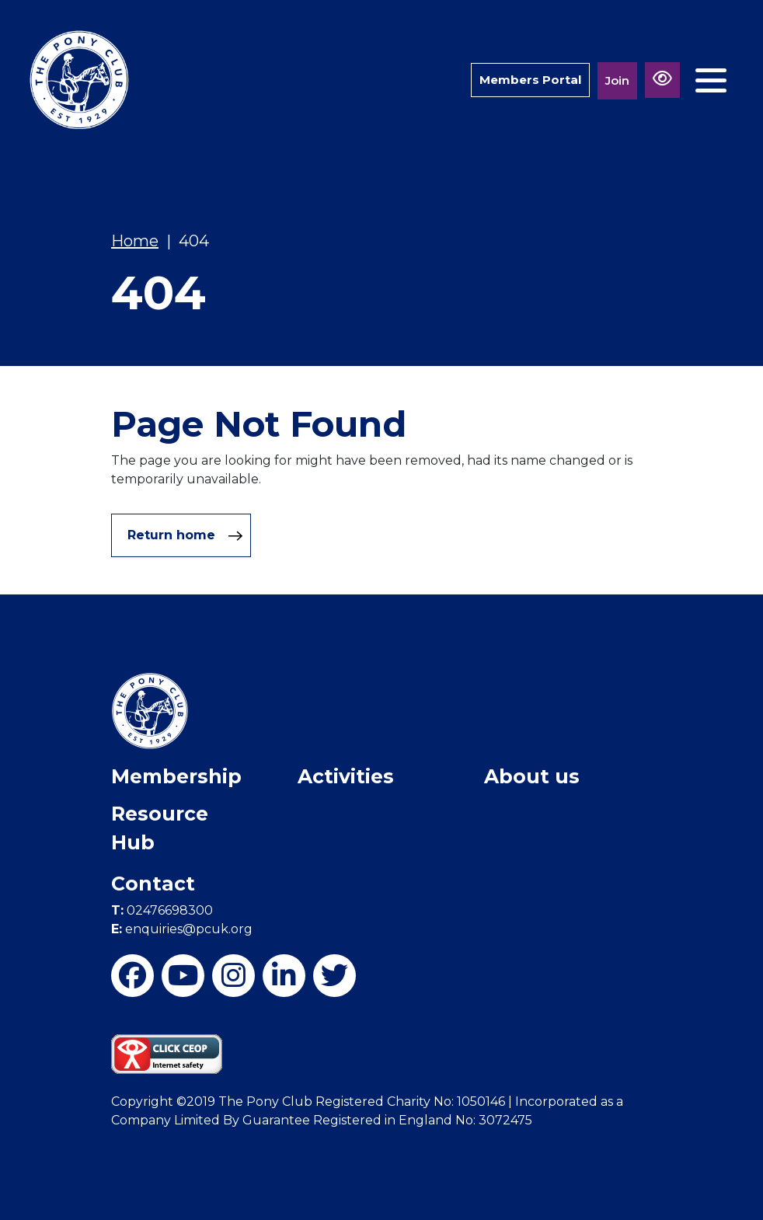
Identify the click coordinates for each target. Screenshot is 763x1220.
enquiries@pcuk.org (182, 929)
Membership (176, 776)
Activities (346, 776)
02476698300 (162, 910)
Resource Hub (159, 828)
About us (532, 776)
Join (617, 80)
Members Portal (530, 79)
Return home (185, 535)
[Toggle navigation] (711, 80)
